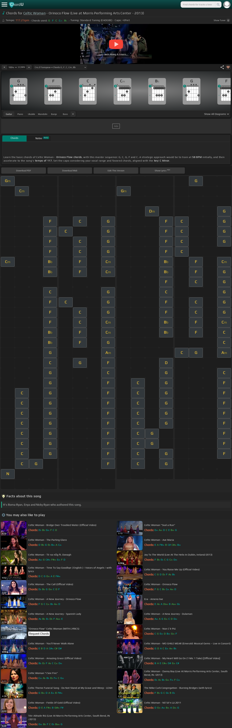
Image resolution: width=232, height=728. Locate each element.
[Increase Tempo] (29, 67)
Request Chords (39, 633)
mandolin (42, 114)
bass (65, 114)
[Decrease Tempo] (4, 67)
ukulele (31, 114)
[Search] (218, 4)
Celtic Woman (34, 13)
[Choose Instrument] (73, 113)
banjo (54, 114)
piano (20, 114)
